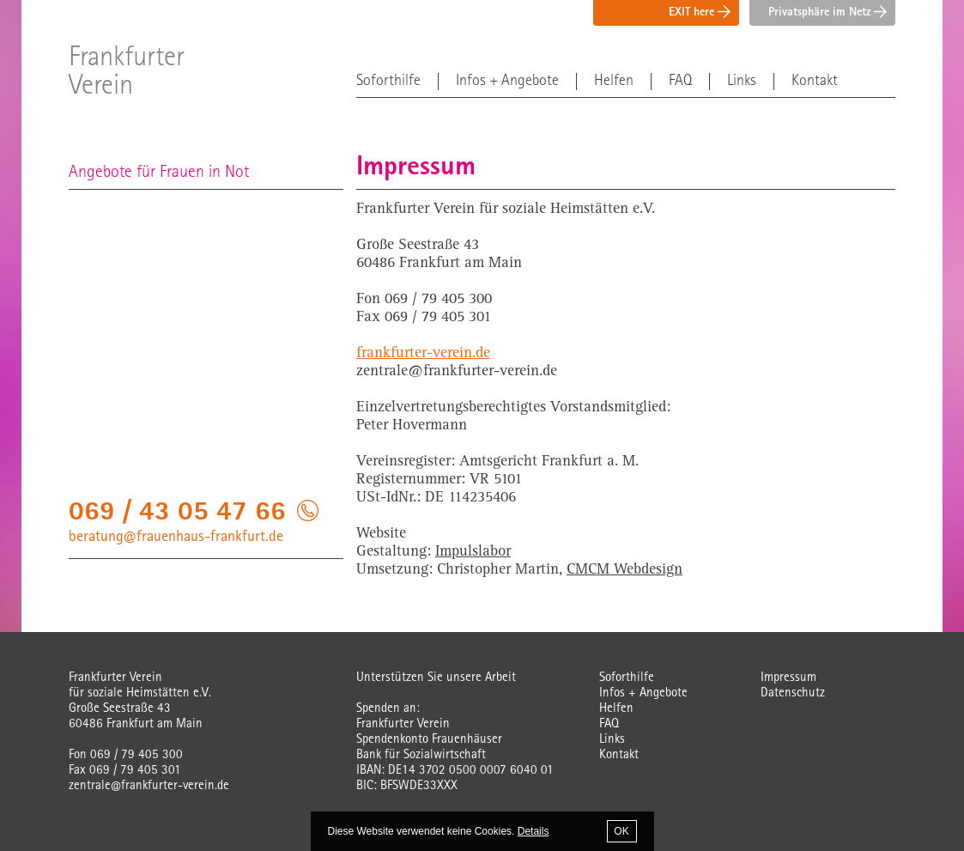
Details (533, 831)
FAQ (680, 81)
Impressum (788, 678)
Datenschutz (793, 693)
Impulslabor (473, 552)
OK (621, 831)
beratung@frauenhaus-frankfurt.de (176, 537)
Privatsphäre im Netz (827, 13)
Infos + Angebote (507, 81)
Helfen (614, 81)
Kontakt (814, 81)
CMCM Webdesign (624, 570)
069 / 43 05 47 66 (177, 514)
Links (741, 81)
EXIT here (700, 13)
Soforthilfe (388, 81)
